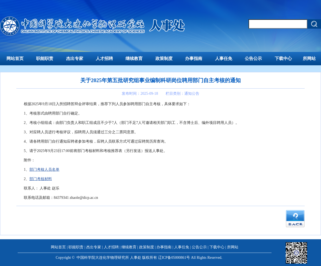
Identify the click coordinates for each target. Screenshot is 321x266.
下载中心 (283, 58)
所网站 (309, 58)
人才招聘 (104, 58)
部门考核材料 (40, 179)
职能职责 (44, 58)
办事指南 (193, 58)
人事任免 (223, 58)
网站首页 (15, 58)
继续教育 (134, 58)
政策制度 (164, 58)
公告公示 (253, 58)
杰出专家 (74, 58)
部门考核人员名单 (44, 170)
